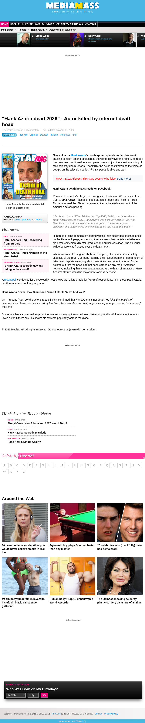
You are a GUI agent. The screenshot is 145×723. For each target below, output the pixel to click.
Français (23, 134)
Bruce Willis (42, 36)
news (18, 219)
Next (9, 40)
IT (81, 11)
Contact (90, 24)
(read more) (124, 178)
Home (4, 24)
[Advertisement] (72, 83)
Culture (27, 24)
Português (65, 134)
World (39, 24)
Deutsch (44, 134)
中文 (90, 11)
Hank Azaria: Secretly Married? (27, 432)
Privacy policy (111, 713)
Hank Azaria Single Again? (24, 441)
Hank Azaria (37, 30)
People (15, 24)
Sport (50, 24)
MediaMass (7, 30)
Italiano (54, 134)
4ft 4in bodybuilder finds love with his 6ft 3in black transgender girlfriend (23, 602)
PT (85, 11)
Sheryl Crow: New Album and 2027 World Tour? (37, 423)
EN (63, 11)
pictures (26, 219)
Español (34, 134)
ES (72, 11)
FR (67, 11)
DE (77, 11)
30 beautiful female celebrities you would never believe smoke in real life (23, 549)
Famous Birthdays (18, 684)
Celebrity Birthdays (69, 24)
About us (56, 713)
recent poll (10, 279)
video (39, 219)
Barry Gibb (94, 36)
